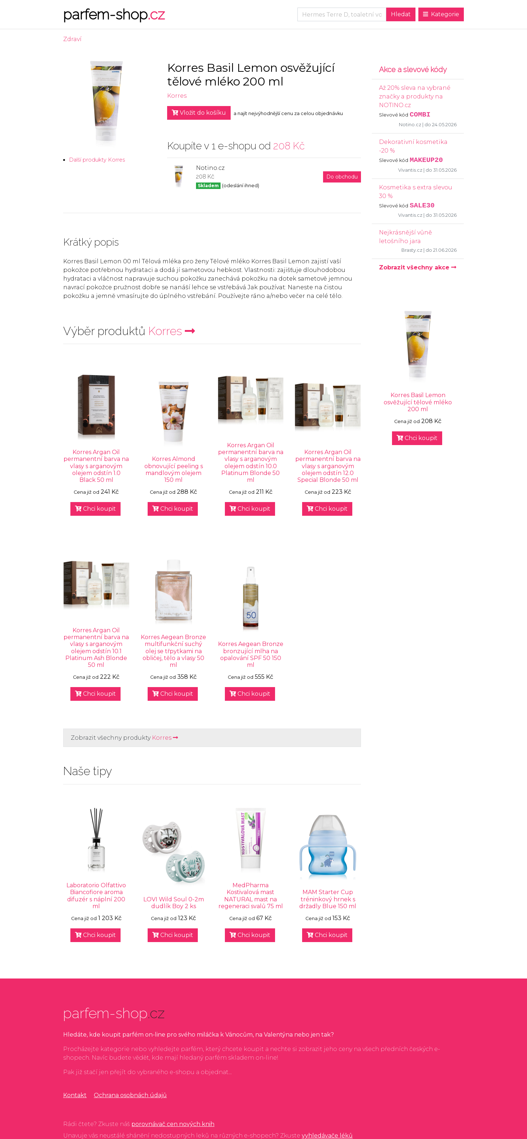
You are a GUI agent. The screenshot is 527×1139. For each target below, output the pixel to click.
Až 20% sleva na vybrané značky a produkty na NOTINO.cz (414, 96)
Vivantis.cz (410, 170)
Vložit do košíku (199, 112)
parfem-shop (114, 14)
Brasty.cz (411, 250)
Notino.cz (410, 124)
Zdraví (72, 39)
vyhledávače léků (327, 1135)
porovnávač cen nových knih (172, 1124)
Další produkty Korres (97, 160)
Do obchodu (342, 176)
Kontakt (75, 1095)
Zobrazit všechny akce (417, 267)
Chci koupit (95, 508)
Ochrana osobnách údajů (130, 1095)
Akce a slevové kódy (413, 69)
